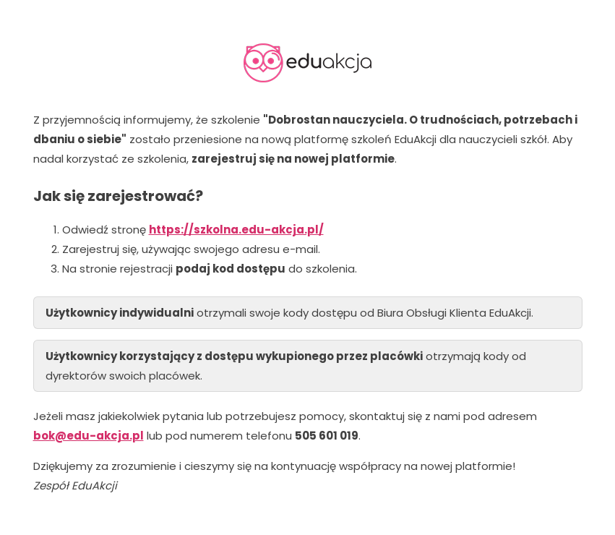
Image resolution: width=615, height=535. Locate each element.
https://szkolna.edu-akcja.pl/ (236, 229)
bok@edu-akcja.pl (88, 435)
